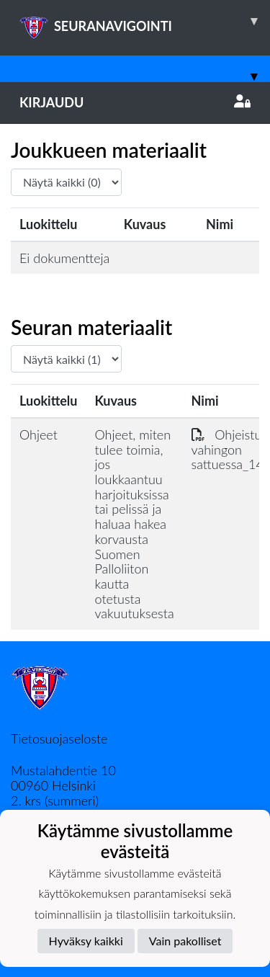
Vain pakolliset (185, 940)
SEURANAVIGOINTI (144, 21)
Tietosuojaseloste (59, 738)
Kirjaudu (135, 102)
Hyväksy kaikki (86, 940)
